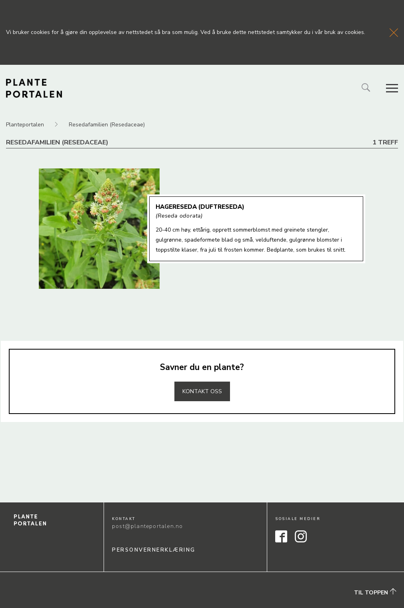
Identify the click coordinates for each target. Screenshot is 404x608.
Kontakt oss (202, 391)
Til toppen (375, 592)
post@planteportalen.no (147, 526)
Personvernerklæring (154, 550)
